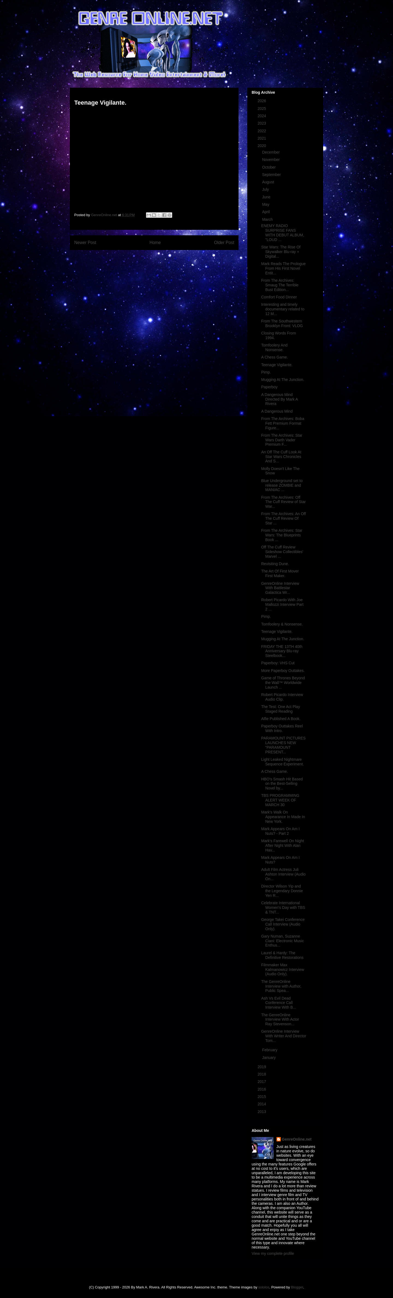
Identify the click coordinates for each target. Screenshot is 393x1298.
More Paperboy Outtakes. (283, 670)
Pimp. (266, 372)
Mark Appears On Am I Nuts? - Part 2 (280, 831)
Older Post (224, 242)
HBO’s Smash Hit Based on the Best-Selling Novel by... (282, 784)
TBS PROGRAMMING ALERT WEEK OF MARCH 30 (280, 800)
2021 (262, 138)
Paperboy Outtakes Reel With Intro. (282, 728)
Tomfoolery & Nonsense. (282, 624)
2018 (262, 1074)
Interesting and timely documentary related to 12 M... (282, 309)
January (269, 1057)
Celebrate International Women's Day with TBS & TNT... (283, 907)
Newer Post (85, 242)
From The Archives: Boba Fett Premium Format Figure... (282, 423)
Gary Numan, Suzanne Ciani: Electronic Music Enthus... (282, 941)
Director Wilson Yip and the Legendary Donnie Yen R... (282, 891)
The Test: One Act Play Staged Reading (280, 708)
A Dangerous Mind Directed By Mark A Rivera (279, 399)
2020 (262, 145)
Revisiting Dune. (275, 564)
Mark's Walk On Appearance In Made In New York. (283, 817)
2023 (262, 123)
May (266, 204)
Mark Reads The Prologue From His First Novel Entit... (283, 268)
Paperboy (269, 387)
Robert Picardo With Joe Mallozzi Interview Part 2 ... (282, 604)
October (269, 167)
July (266, 189)
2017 (262, 1081)
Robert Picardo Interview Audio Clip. (282, 696)
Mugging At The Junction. (282, 379)
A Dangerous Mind (277, 411)
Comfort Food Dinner (279, 297)
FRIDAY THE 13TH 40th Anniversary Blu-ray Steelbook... (281, 651)
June (266, 197)
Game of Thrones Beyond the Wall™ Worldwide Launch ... (283, 682)
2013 (262, 1111)
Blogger (297, 1287)
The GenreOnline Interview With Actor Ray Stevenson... (280, 1019)
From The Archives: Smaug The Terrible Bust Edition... (280, 285)
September (272, 174)
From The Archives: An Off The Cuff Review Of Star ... (283, 518)
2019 (262, 1067)
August (268, 182)
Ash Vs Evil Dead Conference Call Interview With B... (278, 1003)
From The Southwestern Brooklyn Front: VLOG (282, 323)
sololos (263, 1287)
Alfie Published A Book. (280, 718)
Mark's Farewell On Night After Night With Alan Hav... (282, 845)
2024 (262, 116)
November (271, 159)
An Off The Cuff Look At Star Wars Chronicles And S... (281, 456)
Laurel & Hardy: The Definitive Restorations (282, 955)
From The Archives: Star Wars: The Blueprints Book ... (281, 535)
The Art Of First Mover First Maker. (280, 573)
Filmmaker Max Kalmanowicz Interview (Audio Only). (282, 969)
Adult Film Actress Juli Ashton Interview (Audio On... (283, 874)
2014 (262, 1104)
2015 (262, 1096)
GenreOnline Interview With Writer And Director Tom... (283, 1036)
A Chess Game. (274, 357)
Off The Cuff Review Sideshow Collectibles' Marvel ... (282, 552)
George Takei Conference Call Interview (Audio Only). (283, 924)
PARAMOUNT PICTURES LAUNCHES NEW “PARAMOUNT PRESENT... (283, 745)
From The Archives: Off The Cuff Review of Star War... (283, 502)
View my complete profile (273, 1253)
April (266, 212)
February (270, 1050)
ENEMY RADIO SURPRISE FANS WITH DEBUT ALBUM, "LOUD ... (282, 233)
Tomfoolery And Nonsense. (274, 347)
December (271, 152)
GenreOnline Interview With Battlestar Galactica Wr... (280, 588)
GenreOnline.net (297, 1139)
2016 (262, 1089)
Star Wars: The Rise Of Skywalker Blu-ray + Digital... (280, 252)
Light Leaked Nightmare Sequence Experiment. (282, 761)
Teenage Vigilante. (277, 365)
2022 (262, 131)
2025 (262, 108)
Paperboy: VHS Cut (277, 663)
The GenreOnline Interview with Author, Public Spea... (281, 986)
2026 (262, 101)
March (268, 219)
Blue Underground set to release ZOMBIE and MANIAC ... (282, 485)
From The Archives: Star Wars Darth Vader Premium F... (281, 440)
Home (155, 242)
